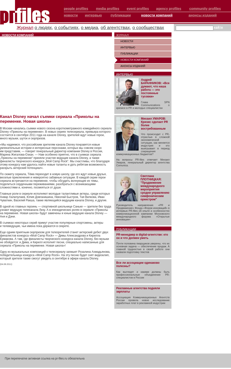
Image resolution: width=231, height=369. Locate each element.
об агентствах (115, 27)
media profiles (107, 8)
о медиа (89, 27)
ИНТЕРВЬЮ (128, 47)
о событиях (66, 27)
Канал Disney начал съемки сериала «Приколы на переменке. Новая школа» (49, 119)
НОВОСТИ (127, 41)
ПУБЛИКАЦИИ (129, 53)
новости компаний (157, 15)
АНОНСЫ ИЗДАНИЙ (133, 66)
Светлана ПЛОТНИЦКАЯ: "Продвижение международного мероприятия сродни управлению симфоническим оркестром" (155, 187)
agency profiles (168, 8)
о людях (43, 27)
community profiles (205, 8)
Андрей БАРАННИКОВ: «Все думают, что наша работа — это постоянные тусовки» (155, 88)
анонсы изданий (203, 15)
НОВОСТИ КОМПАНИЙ (135, 59)
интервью (93, 15)
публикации (120, 15)
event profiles (138, 8)
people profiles (76, 8)
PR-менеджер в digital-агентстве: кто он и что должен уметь (142, 236)
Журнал (25, 27)
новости (71, 15)
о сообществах (148, 27)
